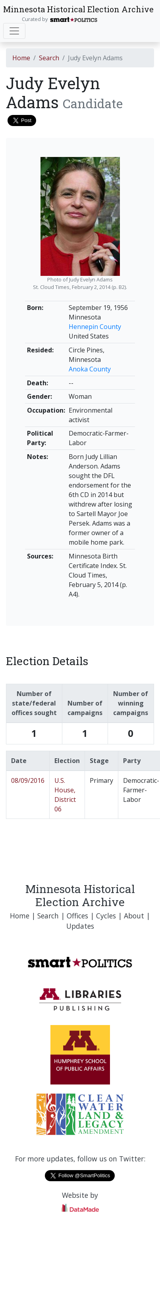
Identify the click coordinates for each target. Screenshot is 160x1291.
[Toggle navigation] (14, 31)
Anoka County (90, 369)
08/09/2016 (27, 780)
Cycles (106, 915)
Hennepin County (95, 326)
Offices (77, 915)
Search (49, 58)
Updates (80, 926)
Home (21, 58)
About (134, 915)
